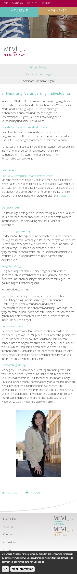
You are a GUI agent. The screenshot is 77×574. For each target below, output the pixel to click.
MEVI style (19, 10)
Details (65, 195)
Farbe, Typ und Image (38, 74)
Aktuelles (32, 3)
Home (5, 3)
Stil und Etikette (38, 67)
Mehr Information (22, 570)
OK (5, 570)
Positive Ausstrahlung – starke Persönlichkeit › (28, 176)
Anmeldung (9, 542)
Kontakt (46, 3)
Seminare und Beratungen (38, 81)
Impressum (9, 550)
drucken (35, 492)
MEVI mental (58, 10)
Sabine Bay (17, 3)
